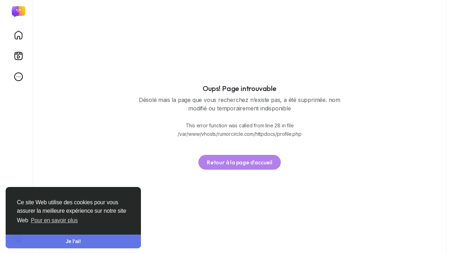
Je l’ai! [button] (73, 241)
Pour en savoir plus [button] (54, 220)
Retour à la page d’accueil (239, 162)
